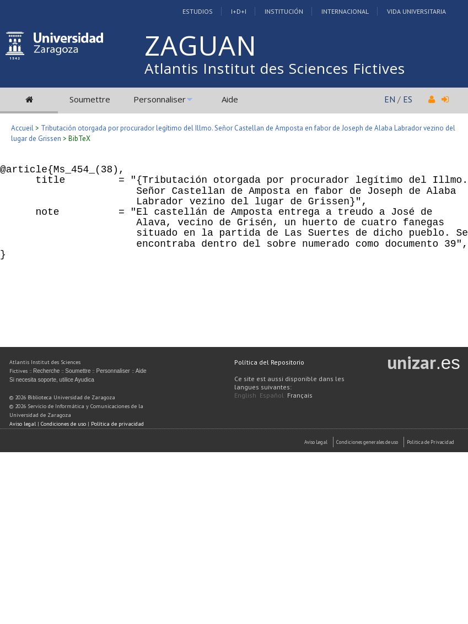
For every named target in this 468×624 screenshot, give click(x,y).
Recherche (46, 371)
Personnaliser (159, 99)
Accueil (22, 128)
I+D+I (238, 11)
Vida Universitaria (416, 11)
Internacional (345, 11)
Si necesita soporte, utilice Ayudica (51, 380)
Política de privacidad (117, 423)
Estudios (197, 11)
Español (272, 395)
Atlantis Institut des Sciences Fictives (274, 68)
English (245, 395)
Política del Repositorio (269, 362)
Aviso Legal (315, 442)
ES (407, 99)
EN (389, 99)
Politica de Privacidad (430, 442)
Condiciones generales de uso (367, 442)
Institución (284, 11)
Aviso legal (22, 423)
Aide (230, 99)
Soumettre (89, 99)
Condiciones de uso (63, 423)
